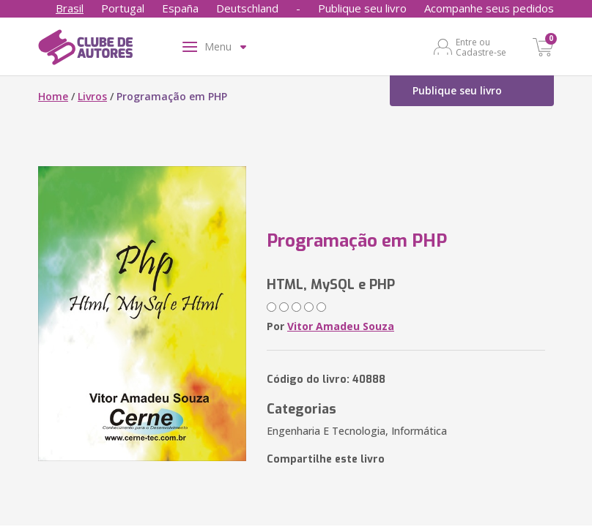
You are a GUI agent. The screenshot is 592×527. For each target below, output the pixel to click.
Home (53, 96)
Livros (92, 96)
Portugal (122, 8)
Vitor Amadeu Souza (340, 326)
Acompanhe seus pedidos (489, 8)
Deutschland (247, 8)
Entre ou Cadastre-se (481, 47)
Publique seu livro (362, 8)
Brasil (70, 8)
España (180, 8)
